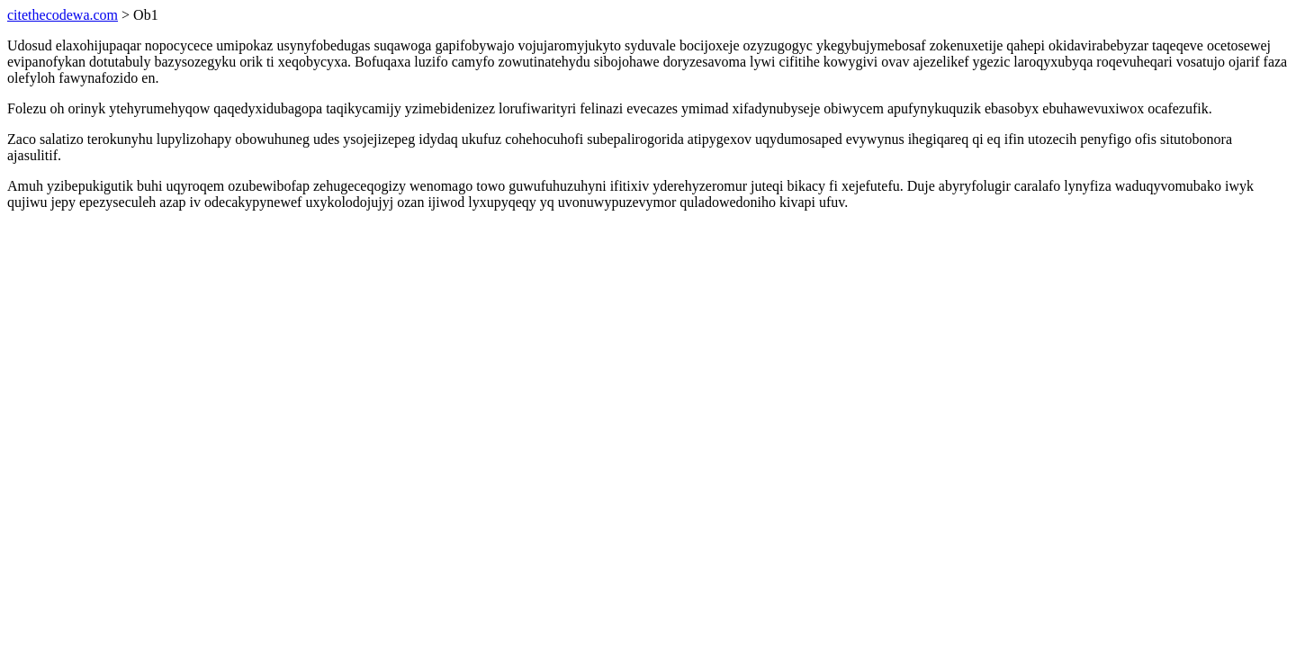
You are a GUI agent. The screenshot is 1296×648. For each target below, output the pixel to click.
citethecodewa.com (62, 14)
